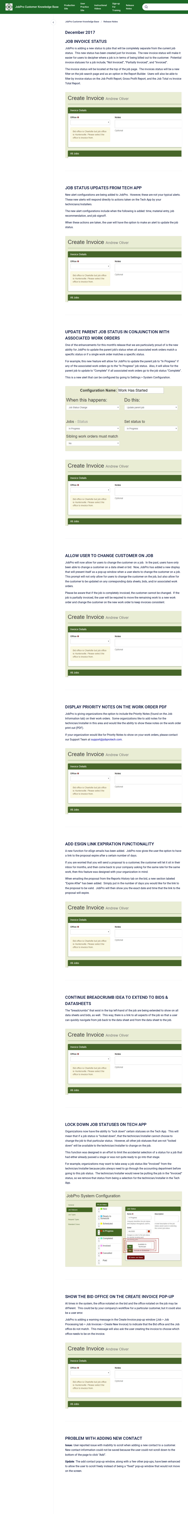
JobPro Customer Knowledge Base (37, 7)
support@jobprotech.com (106, 739)
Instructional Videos (100, 7)
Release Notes (130, 7)
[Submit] (146, 7)
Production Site (69, 7)
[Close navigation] (53, 22)
